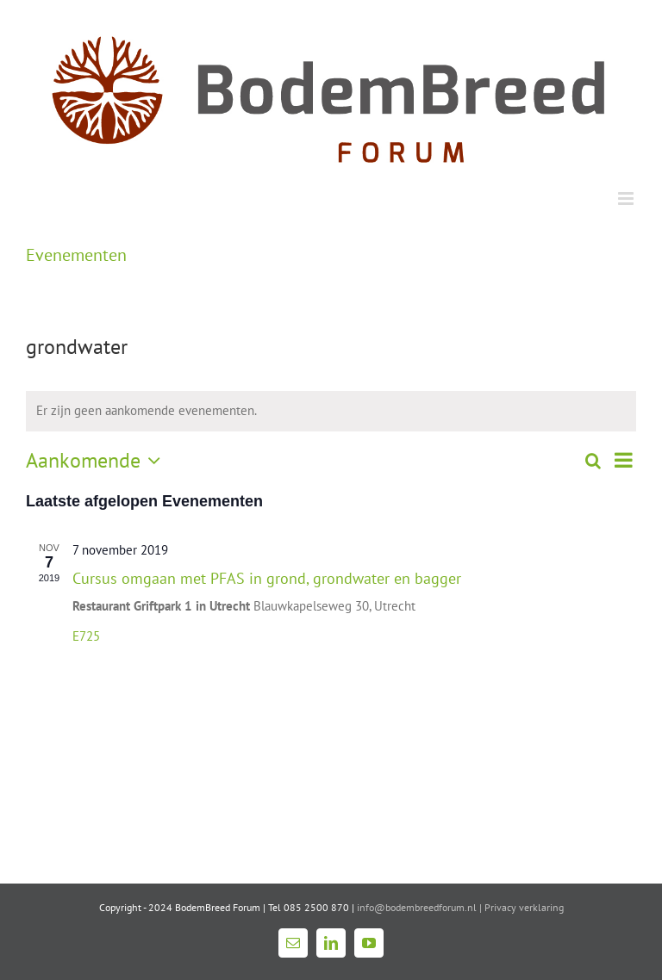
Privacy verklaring (524, 907)
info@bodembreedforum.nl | (420, 907)
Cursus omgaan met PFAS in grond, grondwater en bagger (266, 578)
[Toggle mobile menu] (627, 198)
